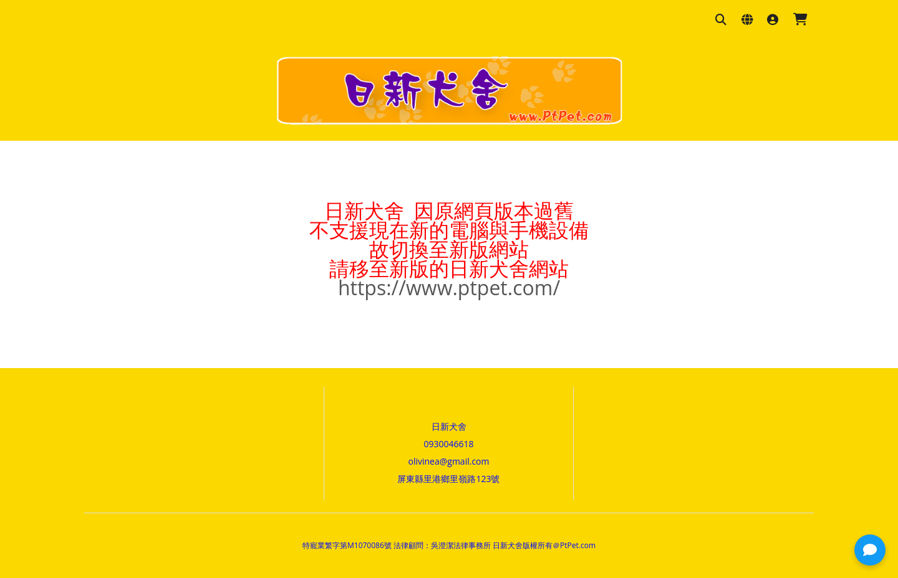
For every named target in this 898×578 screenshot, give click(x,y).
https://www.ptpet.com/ (449, 287)
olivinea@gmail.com (449, 461)
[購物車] (800, 20)
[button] (870, 550)
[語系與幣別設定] (747, 20)
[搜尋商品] (721, 20)
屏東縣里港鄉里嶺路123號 (448, 479)
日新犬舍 (449, 426)
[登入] (772, 20)
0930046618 (448, 444)
